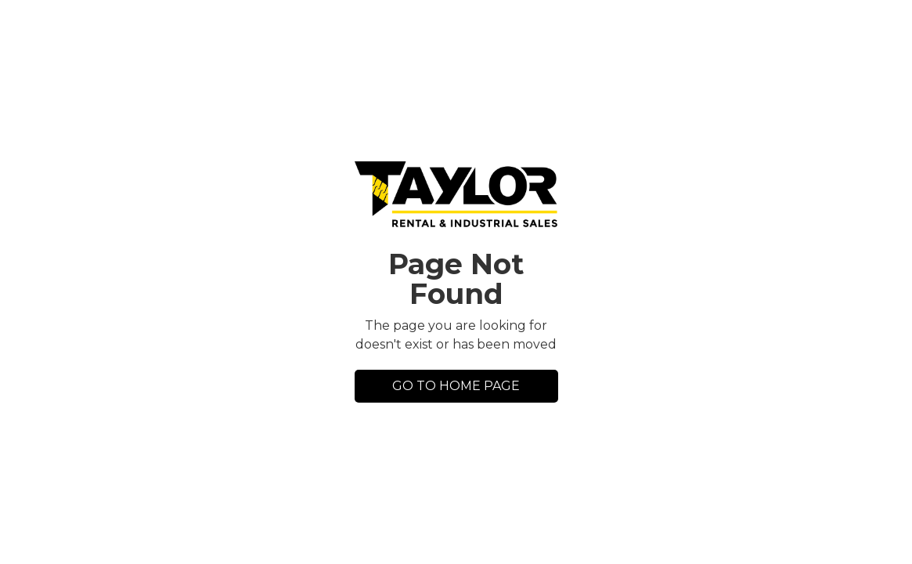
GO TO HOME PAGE (456, 385)
